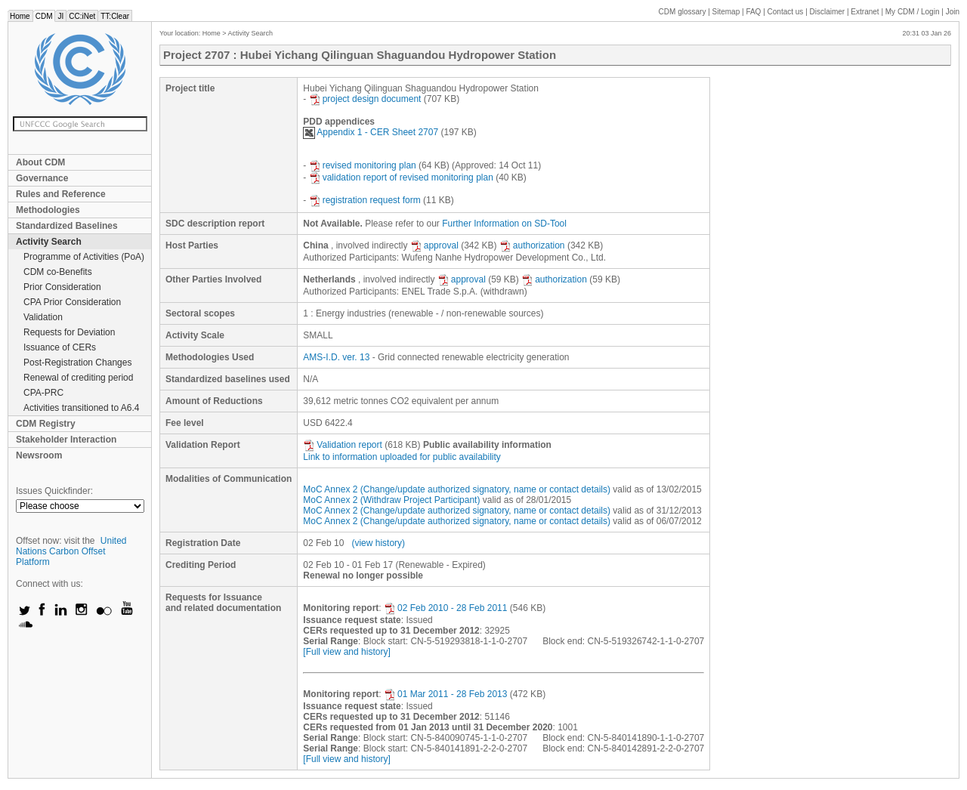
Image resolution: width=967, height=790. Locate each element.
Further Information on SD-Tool (504, 223)
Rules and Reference (61, 194)
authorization (532, 245)
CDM (44, 16)
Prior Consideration (62, 287)
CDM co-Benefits (57, 272)
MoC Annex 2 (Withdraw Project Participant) (391, 500)
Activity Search (49, 241)
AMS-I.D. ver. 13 (336, 357)
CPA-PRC (43, 392)
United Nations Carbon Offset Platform (71, 551)
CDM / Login (913, 12)
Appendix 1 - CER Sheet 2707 (370, 132)
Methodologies (48, 210)
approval (434, 245)
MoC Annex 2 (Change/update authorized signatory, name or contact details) (456, 489)
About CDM (40, 162)
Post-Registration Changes (77, 362)
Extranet (865, 12)
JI (60, 16)
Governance (42, 178)
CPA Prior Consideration (72, 302)
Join (952, 12)
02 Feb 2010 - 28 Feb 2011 (445, 608)
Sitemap (726, 12)
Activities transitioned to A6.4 (81, 408)
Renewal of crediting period (78, 377)
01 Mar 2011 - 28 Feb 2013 (445, 694)
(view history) (378, 543)
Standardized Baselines (67, 226)
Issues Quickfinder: (54, 491)
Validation (43, 317)
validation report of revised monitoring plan (401, 177)
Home (20, 16)
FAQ (753, 12)
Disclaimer (827, 12)
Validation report (342, 445)
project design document (365, 99)
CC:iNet (82, 16)
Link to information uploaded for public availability (402, 457)
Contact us (786, 12)
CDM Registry (46, 423)
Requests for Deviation (69, 332)
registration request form (365, 200)
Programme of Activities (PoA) (83, 257)
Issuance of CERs (59, 347)
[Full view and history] (346, 652)
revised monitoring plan (362, 165)
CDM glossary (682, 12)
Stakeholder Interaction (66, 439)
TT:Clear (114, 16)
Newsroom (39, 455)
